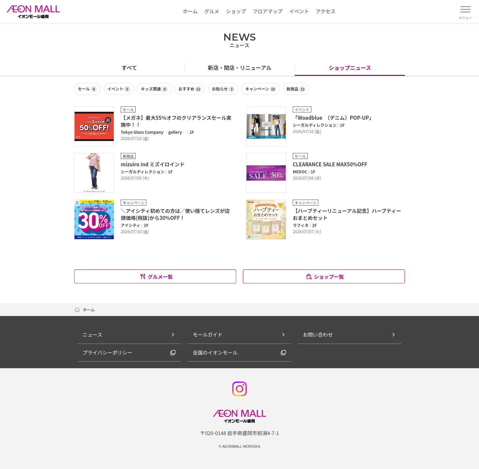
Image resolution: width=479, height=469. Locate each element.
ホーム (84, 309)
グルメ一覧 (156, 276)
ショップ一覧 (324, 276)
